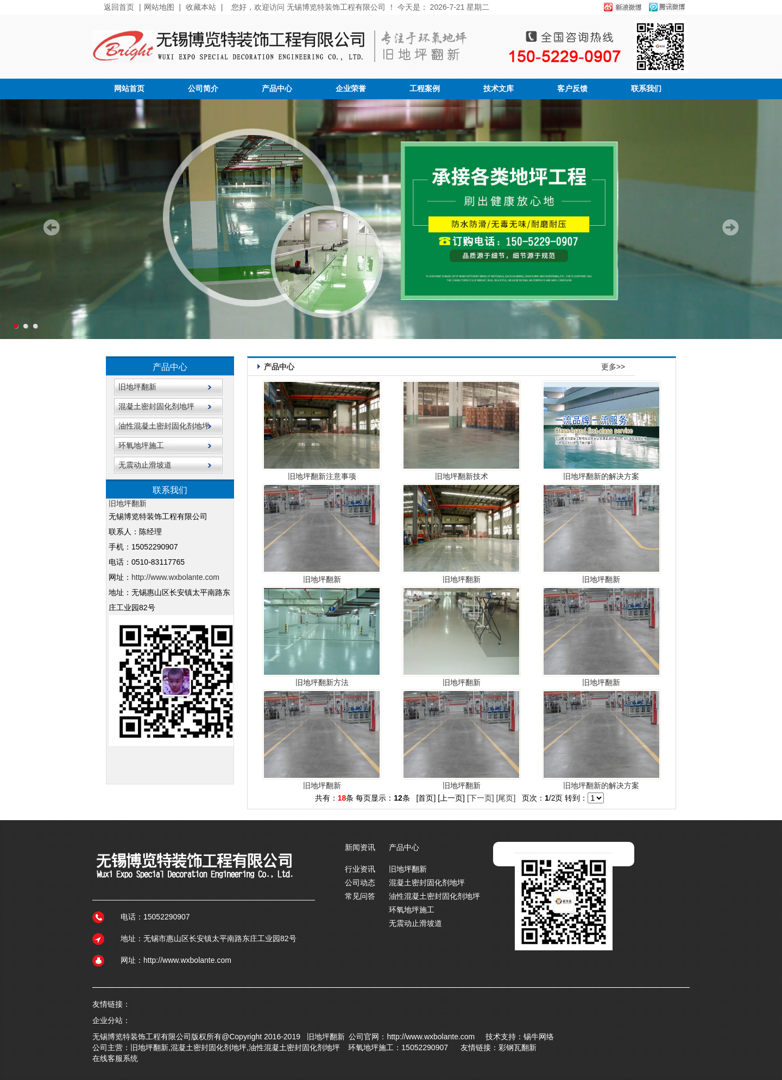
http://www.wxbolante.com (175, 577)
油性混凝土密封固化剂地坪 (164, 425)
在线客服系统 (115, 1058)
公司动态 (360, 882)
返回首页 (119, 7)
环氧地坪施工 (141, 445)
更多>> (613, 366)
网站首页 (129, 89)
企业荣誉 (351, 89)
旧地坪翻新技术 (461, 476)
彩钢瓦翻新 (518, 1047)
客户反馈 (572, 89)
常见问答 (360, 896)
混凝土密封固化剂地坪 (156, 406)
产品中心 (277, 89)
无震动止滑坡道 (145, 465)
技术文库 (498, 89)
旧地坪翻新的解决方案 (601, 476)
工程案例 (424, 89)
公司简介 (203, 89)
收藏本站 (201, 7)
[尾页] (506, 798)
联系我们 (646, 89)
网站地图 (159, 7)
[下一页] (480, 798)
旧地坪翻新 (137, 386)
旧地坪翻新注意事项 (322, 476)
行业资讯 (360, 869)
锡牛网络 (541, 1036)
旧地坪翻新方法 (322, 682)
